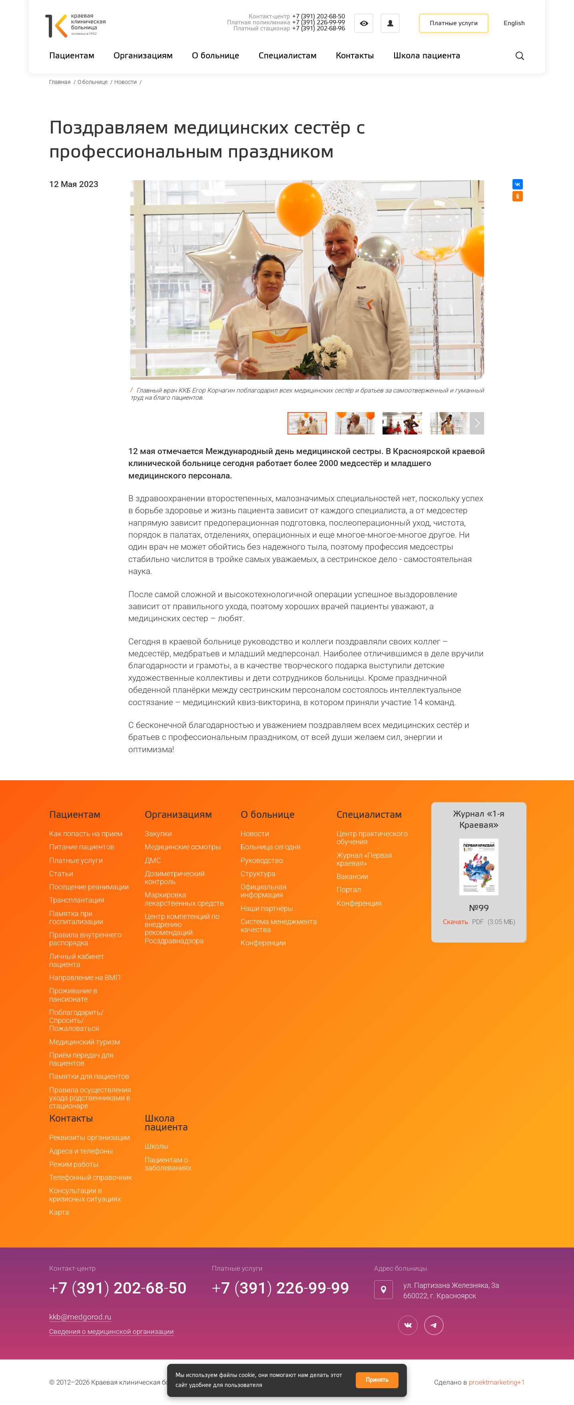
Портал (349, 889)
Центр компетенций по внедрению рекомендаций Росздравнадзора (182, 928)
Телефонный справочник (90, 1177)
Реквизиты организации (89, 1137)
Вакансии (352, 876)
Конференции (263, 943)
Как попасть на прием (85, 833)
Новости (125, 82)
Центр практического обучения (372, 837)
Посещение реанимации (89, 887)
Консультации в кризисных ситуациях (85, 1194)
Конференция (359, 903)
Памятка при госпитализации (76, 917)
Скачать (455, 922)
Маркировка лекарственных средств (184, 899)
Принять (377, 1380)
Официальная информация (264, 891)
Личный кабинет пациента (76, 960)
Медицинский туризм (84, 1042)
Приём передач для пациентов (81, 1059)
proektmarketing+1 (497, 1382)
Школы (157, 1146)
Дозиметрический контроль (175, 877)
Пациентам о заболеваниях (168, 1164)
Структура (258, 873)
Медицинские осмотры (183, 847)
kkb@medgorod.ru (80, 1316)
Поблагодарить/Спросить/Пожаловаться (76, 1020)
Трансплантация (76, 900)
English (514, 23)
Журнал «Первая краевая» (364, 859)
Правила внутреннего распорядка (85, 939)
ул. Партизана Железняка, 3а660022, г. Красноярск (451, 1290)
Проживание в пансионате (73, 994)
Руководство (262, 860)
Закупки (158, 833)
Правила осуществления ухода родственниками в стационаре (90, 1098)
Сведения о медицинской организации (111, 1331)
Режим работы (74, 1164)
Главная (60, 82)
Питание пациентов (81, 847)
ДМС (153, 860)
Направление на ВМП (85, 977)
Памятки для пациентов (89, 1076)
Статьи (61, 873)
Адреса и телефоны (81, 1151)
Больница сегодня (271, 847)
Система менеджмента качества (279, 925)
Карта (59, 1212)
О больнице (93, 82)
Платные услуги (454, 23)
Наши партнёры (267, 908)
